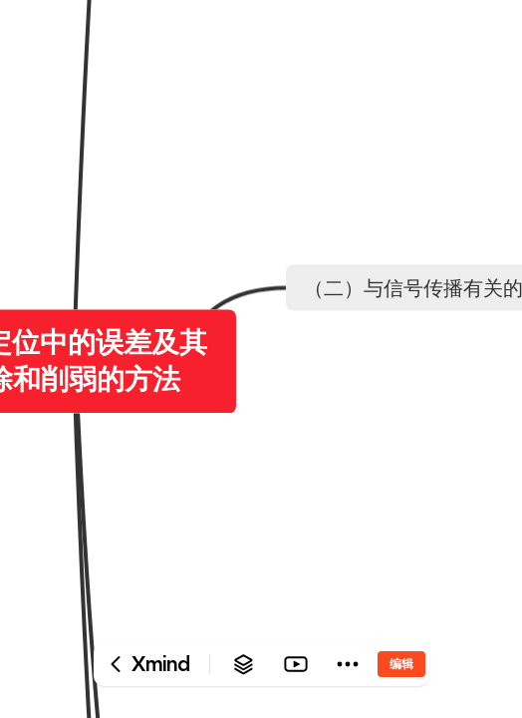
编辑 (401, 663)
